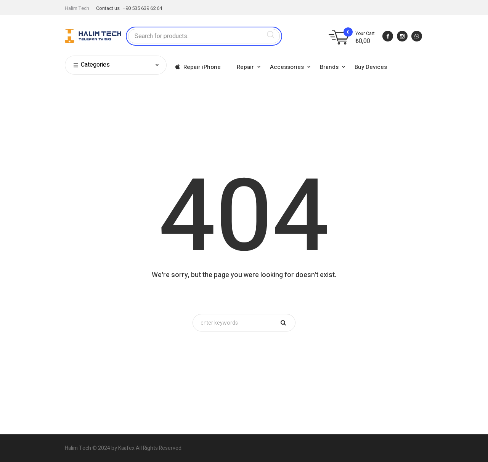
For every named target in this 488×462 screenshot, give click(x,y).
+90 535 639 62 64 (142, 8)
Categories (91, 65)
